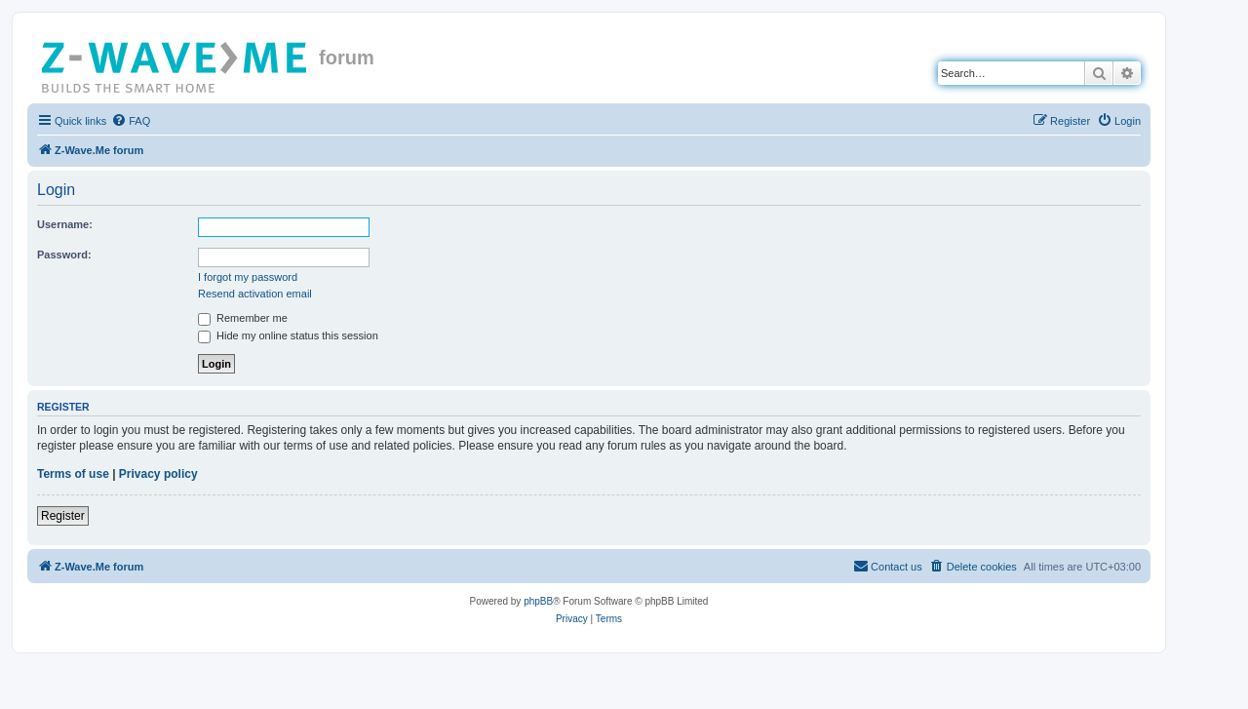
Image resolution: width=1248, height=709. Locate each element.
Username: (65, 224)
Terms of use (73, 474)
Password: (64, 254)
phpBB (538, 601)
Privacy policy (158, 474)
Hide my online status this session (288, 335)
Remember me (243, 318)
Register (63, 516)
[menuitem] (130, 121)
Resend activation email (255, 293)
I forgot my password (247, 277)
